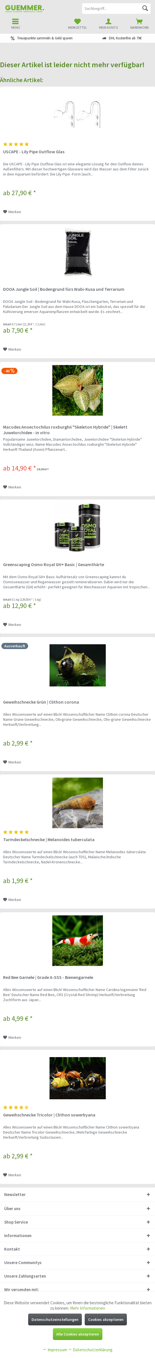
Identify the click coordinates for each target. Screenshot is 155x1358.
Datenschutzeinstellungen (55, 1319)
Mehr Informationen (87, 1308)
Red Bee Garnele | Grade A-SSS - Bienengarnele (48, 977)
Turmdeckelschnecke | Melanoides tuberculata (49, 839)
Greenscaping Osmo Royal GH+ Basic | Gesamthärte (53, 564)
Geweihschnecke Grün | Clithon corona (41, 702)
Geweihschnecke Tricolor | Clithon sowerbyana (49, 1115)
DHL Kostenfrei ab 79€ (125, 38)
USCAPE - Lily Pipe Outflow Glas (33, 151)
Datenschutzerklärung (90, 1349)
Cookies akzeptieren (105, 1319)
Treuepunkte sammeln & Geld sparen (45, 38)
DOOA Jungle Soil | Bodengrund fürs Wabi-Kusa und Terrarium (63, 289)
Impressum (54, 1349)
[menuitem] (139, 24)
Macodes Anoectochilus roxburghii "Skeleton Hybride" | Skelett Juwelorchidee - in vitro (65, 429)
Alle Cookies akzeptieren (77, 1334)
